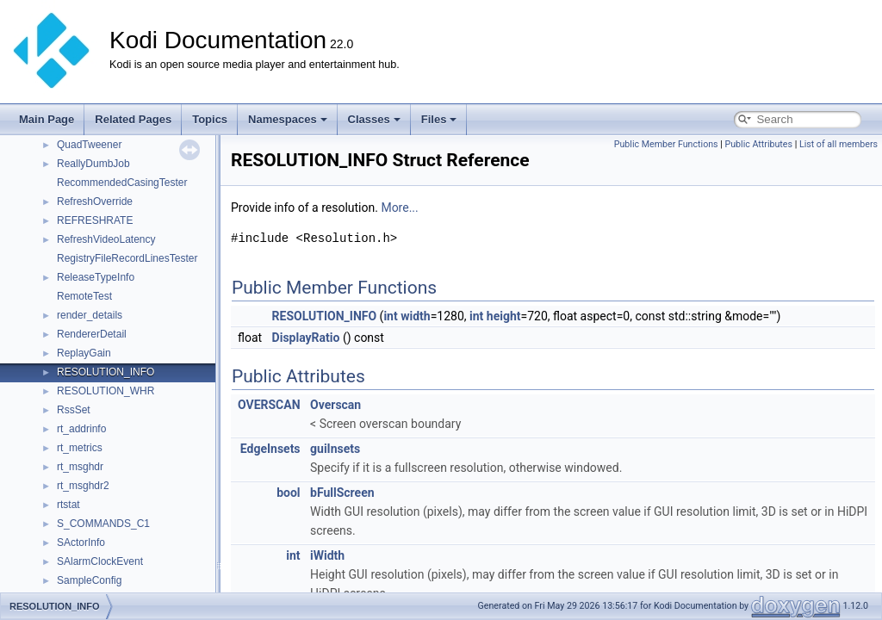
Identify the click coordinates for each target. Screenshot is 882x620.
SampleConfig (89, 580)
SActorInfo (81, 542)
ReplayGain (84, 353)
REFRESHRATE (95, 220)
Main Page (46, 119)
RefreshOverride (95, 201)
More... (399, 207)
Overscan (335, 405)
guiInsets (335, 449)
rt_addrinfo (81, 429)
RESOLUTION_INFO (105, 372)
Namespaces (287, 119)
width (415, 316)
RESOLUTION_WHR (105, 391)
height (504, 316)
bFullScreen (342, 492)
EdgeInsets (270, 449)
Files (439, 119)
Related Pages (133, 119)
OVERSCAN (269, 405)
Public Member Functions (666, 144)
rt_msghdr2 (83, 486)
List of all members (838, 144)
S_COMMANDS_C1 (103, 524)
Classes (374, 119)
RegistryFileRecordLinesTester (127, 258)
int (390, 316)
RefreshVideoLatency (106, 239)
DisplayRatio (306, 337)
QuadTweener (89, 145)
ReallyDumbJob (93, 164)
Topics (209, 119)
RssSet (73, 410)
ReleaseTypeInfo (95, 277)
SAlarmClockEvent (100, 561)
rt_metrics (79, 448)
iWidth (327, 555)
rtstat (68, 505)
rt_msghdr (80, 467)
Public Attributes (758, 144)
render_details (89, 315)
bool (288, 492)
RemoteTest (84, 296)
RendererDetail (92, 334)
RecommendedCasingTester (122, 183)
